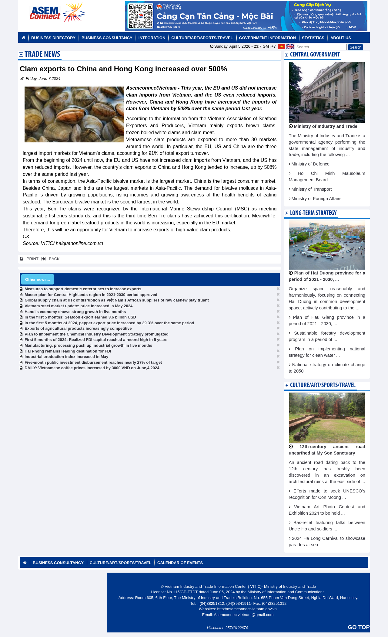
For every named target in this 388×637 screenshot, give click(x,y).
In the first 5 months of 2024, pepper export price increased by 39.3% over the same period (109, 323)
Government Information (267, 38)
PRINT (29, 259)
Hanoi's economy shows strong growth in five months (75, 311)
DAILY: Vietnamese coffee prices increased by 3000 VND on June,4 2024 (92, 368)
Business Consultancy (107, 38)
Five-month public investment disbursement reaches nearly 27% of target (93, 362)
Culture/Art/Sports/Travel (202, 38)
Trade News (42, 55)
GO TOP (359, 627)
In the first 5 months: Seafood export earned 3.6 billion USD (80, 317)
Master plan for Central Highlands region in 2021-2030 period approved (91, 294)
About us (340, 38)
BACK (49, 259)
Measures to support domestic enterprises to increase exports (83, 289)
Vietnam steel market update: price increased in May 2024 (78, 306)
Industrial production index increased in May (66, 356)
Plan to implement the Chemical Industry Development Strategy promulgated (97, 334)
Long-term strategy (313, 213)
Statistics (313, 38)
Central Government (315, 55)
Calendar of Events (180, 562)
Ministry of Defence (310, 164)
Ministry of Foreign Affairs (317, 198)
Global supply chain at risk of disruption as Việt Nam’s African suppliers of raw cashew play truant (117, 300)
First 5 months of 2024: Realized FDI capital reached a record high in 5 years (96, 339)
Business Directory (53, 38)
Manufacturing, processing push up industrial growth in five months (88, 345)
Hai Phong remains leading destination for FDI (68, 351)
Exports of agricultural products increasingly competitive (78, 328)
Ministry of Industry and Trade (325, 126)
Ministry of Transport (312, 189)
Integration (152, 38)
